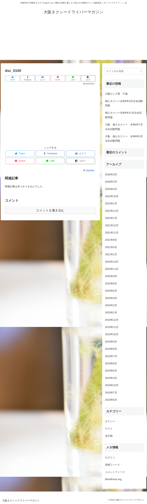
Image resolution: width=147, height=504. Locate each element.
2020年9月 (111, 276)
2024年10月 (111, 196)
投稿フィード (112, 464)
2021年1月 (111, 254)
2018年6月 (111, 399)
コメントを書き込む (50, 210)
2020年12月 (111, 261)
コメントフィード (115, 472)
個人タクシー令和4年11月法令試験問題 (123, 115)
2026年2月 (111, 181)
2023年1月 (111, 203)
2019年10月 (111, 334)
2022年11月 (111, 210)
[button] (141, 71)
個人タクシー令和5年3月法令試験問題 (124, 103)
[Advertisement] (73, 40)
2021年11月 (111, 232)
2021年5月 (111, 247)
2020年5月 (111, 290)
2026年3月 (111, 174)
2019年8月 (111, 349)
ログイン (110, 457)
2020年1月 (111, 312)
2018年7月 (111, 392)
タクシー (110, 421)
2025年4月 (111, 189)
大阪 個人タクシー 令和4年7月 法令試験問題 (124, 126)
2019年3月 (111, 378)
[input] (124, 71)
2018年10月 (111, 385)
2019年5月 (111, 370)
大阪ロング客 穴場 (116, 93)
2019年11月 (111, 327)
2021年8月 (111, 239)
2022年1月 (111, 218)
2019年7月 (111, 356)
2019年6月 (111, 363)
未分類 (109, 435)
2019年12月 (111, 320)
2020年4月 (111, 298)
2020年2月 (111, 305)
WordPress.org (113, 479)
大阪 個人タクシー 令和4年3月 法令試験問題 (124, 138)
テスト (109, 428)
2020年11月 (111, 269)
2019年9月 (111, 341)
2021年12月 (111, 225)
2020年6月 (111, 283)
